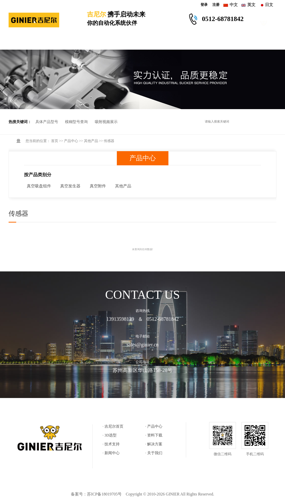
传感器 (109, 141)
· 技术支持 (111, 444)
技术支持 (142, 42)
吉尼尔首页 (23, 42)
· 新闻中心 (111, 453)
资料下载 (113, 42)
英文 (251, 5)
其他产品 (91, 141)
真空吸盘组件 (39, 186)
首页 (54, 141)
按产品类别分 (37, 174)
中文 (234, 5)
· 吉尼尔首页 (113, 426)
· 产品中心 (154, 426)
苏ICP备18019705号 (104, 494)
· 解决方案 (154, 444)
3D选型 (83, 42)
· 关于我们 (154, 453)
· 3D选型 (110, 435)
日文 (269, 5)
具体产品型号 (46, 122)
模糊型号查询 (76, 122)
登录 (204, 5)
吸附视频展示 (106, 122)
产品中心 (53, 42)
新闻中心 (202, 42)
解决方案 (172, 42)
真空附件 (98, 186)
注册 (216, 5)
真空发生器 (70, 186)
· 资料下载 (154, 435)
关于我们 (232, 42)
